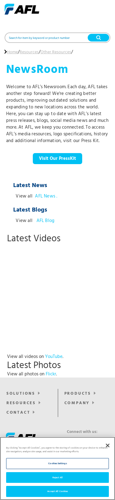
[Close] (107, 445)
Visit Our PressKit (57, 158)
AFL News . (46, 196)
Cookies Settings (57, 463)
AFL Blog (44, 220)
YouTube (54, 356)
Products (77, 393)
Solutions (20, 393)
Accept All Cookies (57, 491)
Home (12, 52)
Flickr (51, 374)
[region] (57, 468)
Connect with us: (82, 432)
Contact (18, 412)
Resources (29, 52)
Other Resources (55, 52)
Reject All (57, 477)
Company (77, 403)
